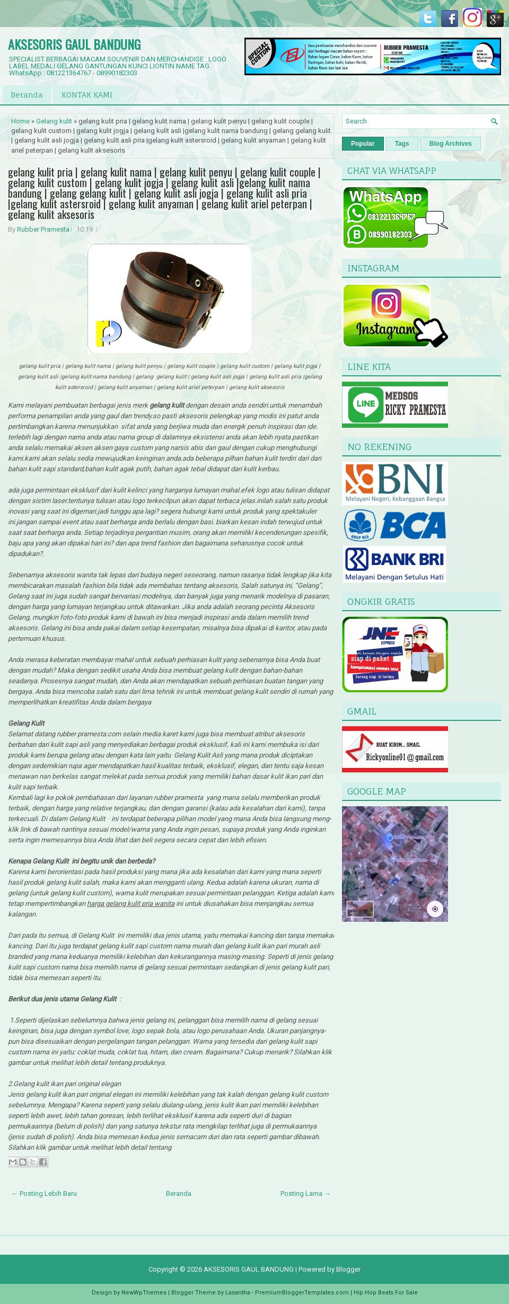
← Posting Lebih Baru (44, 1193)
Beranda (27, 94)
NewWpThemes (143, 1292)
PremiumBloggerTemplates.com (302, 1292)
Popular (363, 143)
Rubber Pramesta (43, 229)
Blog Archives (450, 143)
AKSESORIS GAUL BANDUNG (74, 44)
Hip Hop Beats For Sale (386, 1292)
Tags (402, 143)
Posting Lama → (305, 1193)
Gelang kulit (54, 121)
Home (20, 121)
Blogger (348, 1269)
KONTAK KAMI (87, 94)
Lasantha (237, 1292)
